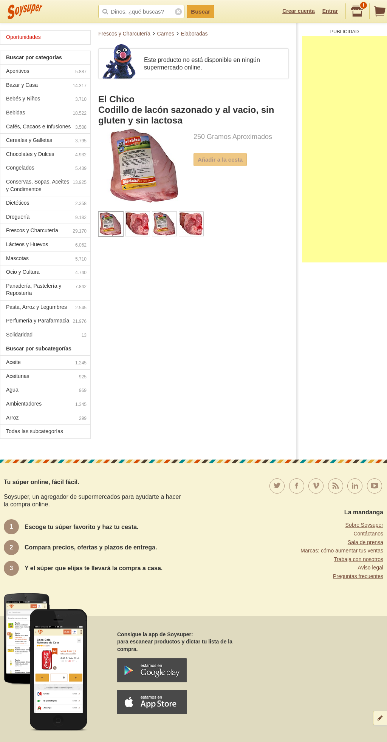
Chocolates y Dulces (46, 155)
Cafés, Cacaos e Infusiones (46, 127)
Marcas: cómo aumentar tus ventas (341, 551)
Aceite (46, 363)
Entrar (330, 11)
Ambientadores (46, 405)
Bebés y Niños (46, 99)
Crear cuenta (298, 11)
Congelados (46, 169)
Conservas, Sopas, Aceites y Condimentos (46, 185)
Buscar (200, 11)
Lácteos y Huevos (46, 245)
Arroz (46, 419)
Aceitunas (46, 377)
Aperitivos (46, 72)
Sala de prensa (365, 542)
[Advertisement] (344, 149)
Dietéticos (46, 204)
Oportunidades (23, 37)
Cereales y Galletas (46, 141)
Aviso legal (370, 568)
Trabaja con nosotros (358, 559)
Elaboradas (194, 34)
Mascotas (46, 259)
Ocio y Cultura (46, 273)
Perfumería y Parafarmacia (46, 321)
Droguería (46, 218)
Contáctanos (368, 534)
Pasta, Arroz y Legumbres (46, 308)
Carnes (165, 34)
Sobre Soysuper (364, 525)
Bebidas (46, 113)
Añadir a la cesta (220, 159)
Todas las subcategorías (34, 431)
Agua (46, 391)
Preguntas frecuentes (358, 576)
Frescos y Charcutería (124, 34)
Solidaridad (46, 335)
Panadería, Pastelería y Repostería (46, 289)
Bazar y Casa (46, 86)
